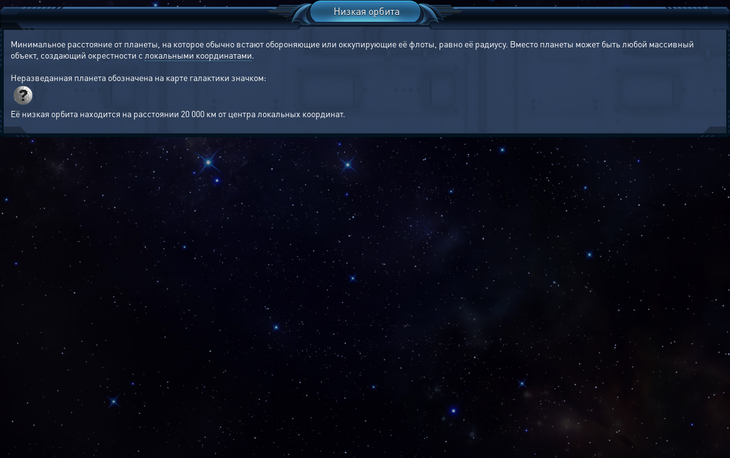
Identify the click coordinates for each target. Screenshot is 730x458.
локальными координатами (198, 54)
